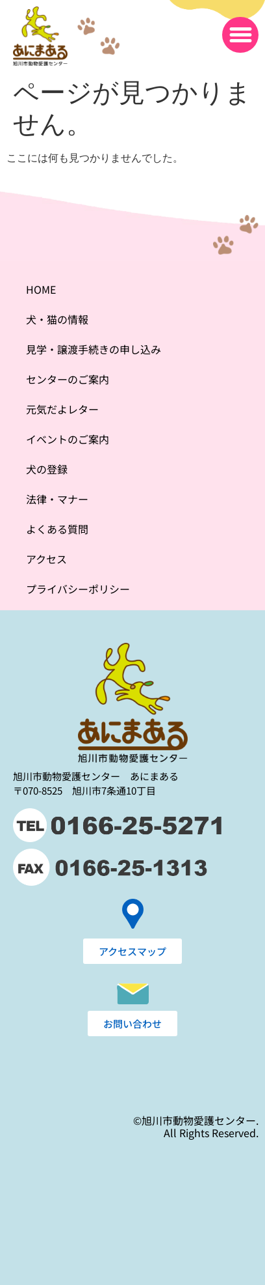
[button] (240, 35)
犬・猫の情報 (57, 319)
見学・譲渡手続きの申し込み (93, 349)
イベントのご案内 (67, 439)
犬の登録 (47, 469)
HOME (41, 289)
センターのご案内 (67, 379)
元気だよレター (62, 409)
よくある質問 (57, 529)
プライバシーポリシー (78, 589)
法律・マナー (57, 499)
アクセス (46, 559)
